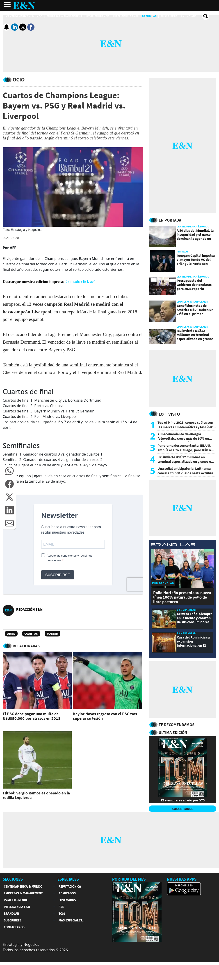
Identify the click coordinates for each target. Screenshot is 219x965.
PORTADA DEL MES (129, 879)
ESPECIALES (68, 879)
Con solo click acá (80, 281)
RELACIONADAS (26, 645)
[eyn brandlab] (173, 545)
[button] (9, 471)
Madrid (52, 634)
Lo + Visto (169, 414)
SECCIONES (13, 879)
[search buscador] (205, 16)
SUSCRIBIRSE (182, 808)
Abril (11, 634)
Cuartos (31, 634)
